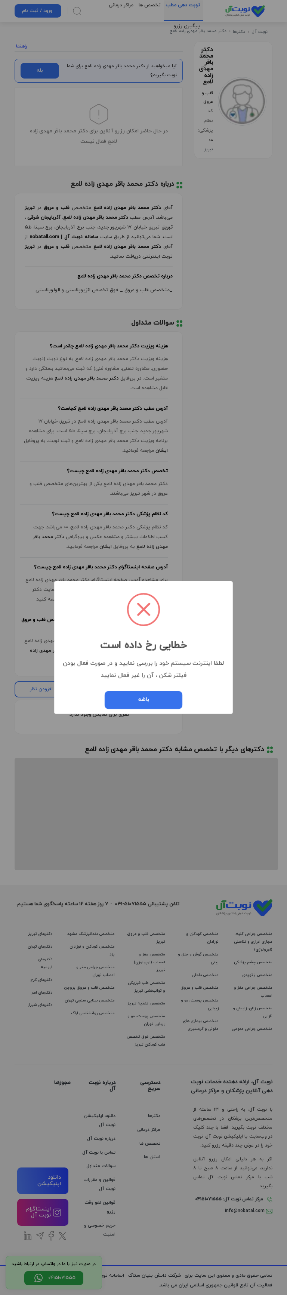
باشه (143, 699)
